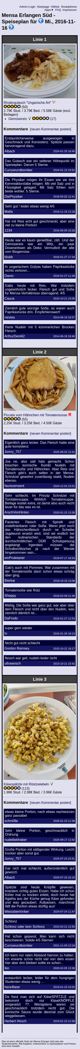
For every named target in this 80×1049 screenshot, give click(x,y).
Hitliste (55, 6)
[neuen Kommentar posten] (50, 129)
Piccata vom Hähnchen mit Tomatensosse (35, 415)
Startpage (43, 6)
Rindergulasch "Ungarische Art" (27, 102)
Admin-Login (27, 6)
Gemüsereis (17, 119)
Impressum (69, 9)
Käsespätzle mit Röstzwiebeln (26, 784)
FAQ (58, 9)
